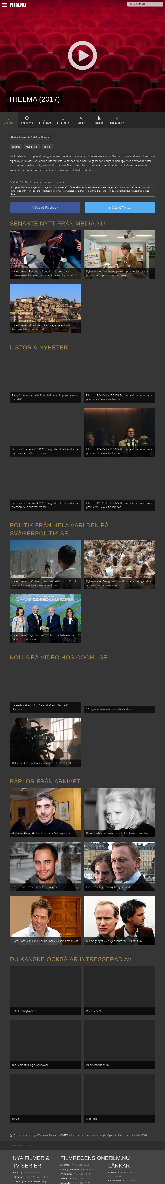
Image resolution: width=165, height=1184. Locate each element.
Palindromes (66, 1088)
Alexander (65, 1079)
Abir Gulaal (18, 1126)
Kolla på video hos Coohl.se (58, 617)
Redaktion (113, 1099)
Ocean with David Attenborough (28, 1117)
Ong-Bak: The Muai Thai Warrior (76, 1128)
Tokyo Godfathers (68, 1114)
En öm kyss (66, 1110)
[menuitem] (6, 1060)
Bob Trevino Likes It (22, 1091)
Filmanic (112, 1116)
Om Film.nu (113, 1087)
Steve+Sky (65, 1093)
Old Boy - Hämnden (69, 1083)
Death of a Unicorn (22, 1130)
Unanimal (17, 1108)
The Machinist (67, 1124)
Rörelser (17, 1104)
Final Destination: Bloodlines (26, 1152)
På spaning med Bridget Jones (75, 1102)
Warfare (16, 1113)
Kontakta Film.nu (116, 1095)
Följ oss (112, 1112)
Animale (16, 1147)
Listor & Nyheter (39, 336)
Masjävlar (65, 1119)
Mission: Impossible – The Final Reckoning (33, 1164)
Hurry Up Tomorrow (22, 1160)
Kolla (110, 1145)
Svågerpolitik (114, 1174)
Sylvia (63, 1136)
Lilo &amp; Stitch (21, 1172)
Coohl (111, 1124)
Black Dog (18, 1087)
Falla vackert (66, 1145)
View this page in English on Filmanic (30, 137)
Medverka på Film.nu (118, 1104)
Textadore (113, 1161)
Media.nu (112, 1166)
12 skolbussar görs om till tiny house (125, 1129)
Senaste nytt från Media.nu (57, 223)
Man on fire (65, 1097)
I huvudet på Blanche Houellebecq (29, 1096)
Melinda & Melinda (69, 1141)
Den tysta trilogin (21, 1135)
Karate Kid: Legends (22, 1177)
